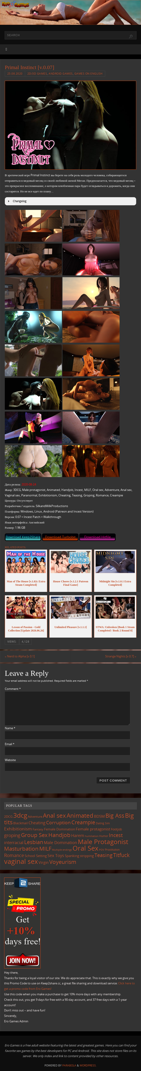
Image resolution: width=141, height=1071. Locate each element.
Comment (13, 689)
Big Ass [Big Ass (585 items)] (114, 815)
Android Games (61, 73)
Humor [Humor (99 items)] (103, 836)
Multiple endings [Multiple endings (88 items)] (62, 849)
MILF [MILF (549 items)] (45, 848)
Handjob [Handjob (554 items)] (59, 835)
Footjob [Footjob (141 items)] (116, 829)
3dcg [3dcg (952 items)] (20, 815)
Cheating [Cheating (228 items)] (37, 822)
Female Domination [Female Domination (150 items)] (59, 829)
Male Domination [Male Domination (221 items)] (60, 842)
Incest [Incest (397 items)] (116, 835)
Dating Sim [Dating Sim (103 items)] (103, 823)
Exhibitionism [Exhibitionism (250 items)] (18, 829)
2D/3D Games (37, 73)
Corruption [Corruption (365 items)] (58, 822)
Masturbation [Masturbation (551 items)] (21, 848)
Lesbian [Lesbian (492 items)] (33, 842)
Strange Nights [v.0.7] (120, 656)
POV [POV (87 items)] (101, 849)
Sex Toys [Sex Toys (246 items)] (55, 855)
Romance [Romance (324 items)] (14, 855)
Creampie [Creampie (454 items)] (83, 822)
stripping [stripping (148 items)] (87, 855)
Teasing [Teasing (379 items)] (103, 855)
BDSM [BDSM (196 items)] (99, 816)
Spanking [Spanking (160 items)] (72, 855)
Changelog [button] (16, 201)
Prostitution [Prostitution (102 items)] (112, 850)
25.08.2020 (15, 73)
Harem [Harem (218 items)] (77, 835)
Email (9, 744)
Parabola (69, 1065)
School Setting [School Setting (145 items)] (36, 855)
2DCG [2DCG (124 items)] (8, 817)
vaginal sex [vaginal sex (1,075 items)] (21, 861)
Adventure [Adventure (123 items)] (35, 817)
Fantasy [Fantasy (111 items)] (38, 829)
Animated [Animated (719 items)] (80, 815)
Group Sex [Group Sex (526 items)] (34, 835)
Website (10, 760)
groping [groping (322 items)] (12, 835)
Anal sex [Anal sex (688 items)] (54, 815)
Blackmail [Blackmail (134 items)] (20, 823)
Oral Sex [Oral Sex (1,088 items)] (85, 848)
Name (10, 728)
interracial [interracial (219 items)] (14, 842)
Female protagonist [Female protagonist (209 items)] (93, 829)
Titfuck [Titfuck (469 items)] (121, 855)
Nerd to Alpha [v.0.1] (20, 656)
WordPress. (88, 1065)
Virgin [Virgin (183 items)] (44, 862)
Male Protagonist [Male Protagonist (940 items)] (103, 841)
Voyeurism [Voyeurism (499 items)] (62, 861)
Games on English (88, 73)
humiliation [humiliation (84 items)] (92, 836)
